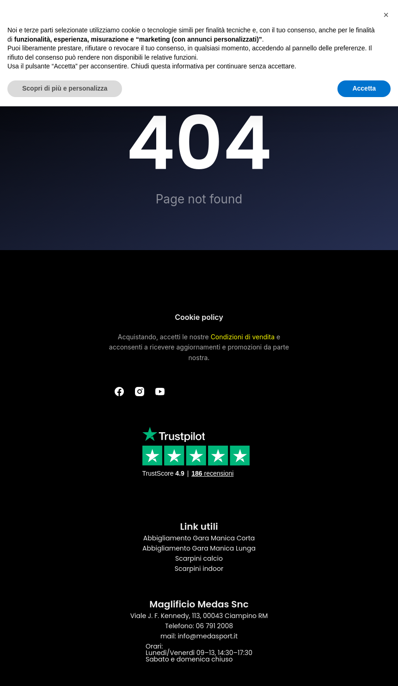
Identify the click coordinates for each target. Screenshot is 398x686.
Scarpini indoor (199, 568)
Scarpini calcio (199, 558)
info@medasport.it (208, 636)
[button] (386, 14)
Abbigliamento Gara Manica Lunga (199, 548)
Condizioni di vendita (243, 337)
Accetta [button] (364, 88)
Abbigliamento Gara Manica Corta (199, 538)
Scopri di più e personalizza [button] (64, 88)
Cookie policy (199, 317)
